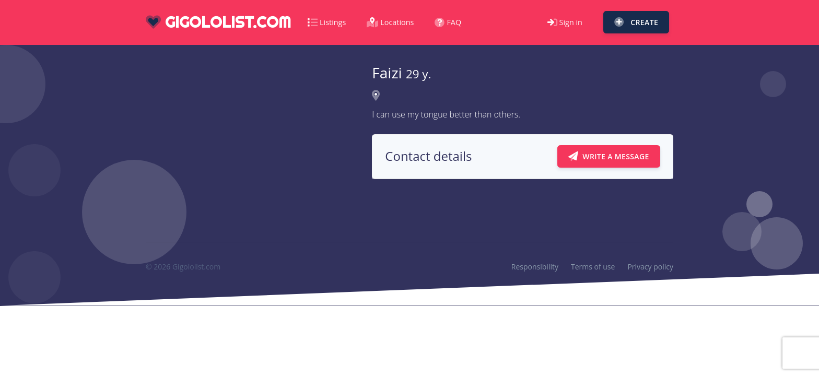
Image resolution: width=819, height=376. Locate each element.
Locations (390, 22)
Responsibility (534, 267)
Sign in (564, 22)
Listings (327, 22)
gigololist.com (218, 22)
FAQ (448, 22)
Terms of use (593, 267)
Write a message (608, 156)
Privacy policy (650, 267)
